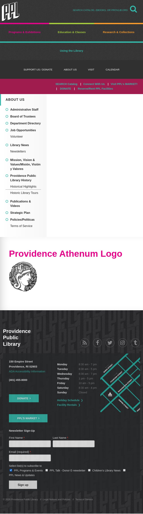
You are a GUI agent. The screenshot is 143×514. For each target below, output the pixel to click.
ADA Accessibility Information (27, 371)
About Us (15, 99)
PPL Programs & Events (28, 470)
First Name (17, 437)
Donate (22, 398)
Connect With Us (94, 84)
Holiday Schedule (69, 400)
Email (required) (20, 452)
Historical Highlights (23, 186)
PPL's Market (27, 418)
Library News (19, 145)
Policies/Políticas (22, 219)
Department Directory (25, 123)
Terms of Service (21, 226)
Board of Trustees (23, 116)
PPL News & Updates (22, 475)
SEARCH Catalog (66, 84)
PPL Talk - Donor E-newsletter (67, 470)
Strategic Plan (20, 212)
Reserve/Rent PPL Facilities (95, 88)
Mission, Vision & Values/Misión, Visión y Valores (25, 164)
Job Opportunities (23, 130)
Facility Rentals (68, 404)
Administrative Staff (24, 109)
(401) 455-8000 (18, 379)
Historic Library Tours (24, 192)
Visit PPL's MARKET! (124, 84)
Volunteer (16, 136)
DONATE (65, 88)
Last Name (61, 437)
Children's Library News (106, 470)
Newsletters (18, 151)
